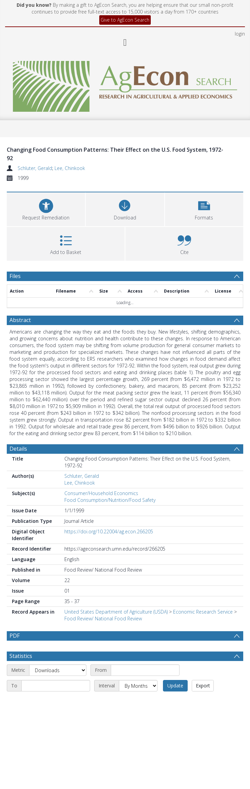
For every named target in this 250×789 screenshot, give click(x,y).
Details (18, 448)
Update (175, 702)
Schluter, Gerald (35, 168)
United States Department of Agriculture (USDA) (116, 612)
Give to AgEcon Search (125, 20)
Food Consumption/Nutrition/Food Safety (109, 500)
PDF (14, 635)
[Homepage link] (125, 84)
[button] (204, 208)
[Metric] (57, 686)
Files (15, 276)
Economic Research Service (203, 612)
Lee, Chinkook (70, 168)
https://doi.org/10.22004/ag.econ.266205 (108, 531)
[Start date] (145, 686)
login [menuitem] (240, 33)
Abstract (20, 320)
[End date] (55, 702)
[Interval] (138, 702)
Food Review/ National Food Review (103, 618)
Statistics (20, 672)
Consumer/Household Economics (101, 493)
